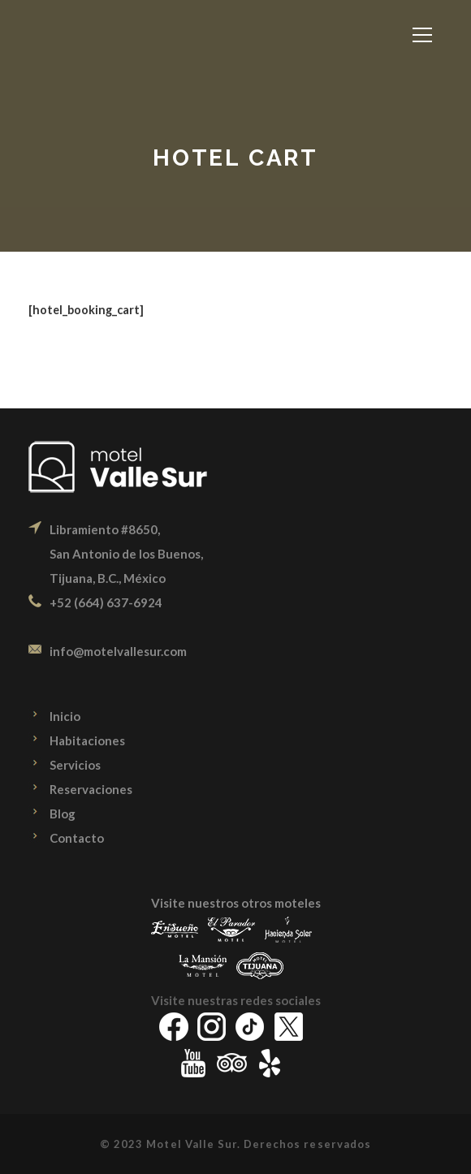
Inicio (65, 716)
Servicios (75, 764)
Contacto (77, 838)
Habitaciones (87, 740)
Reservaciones (91, 789)
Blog (63, 813)
